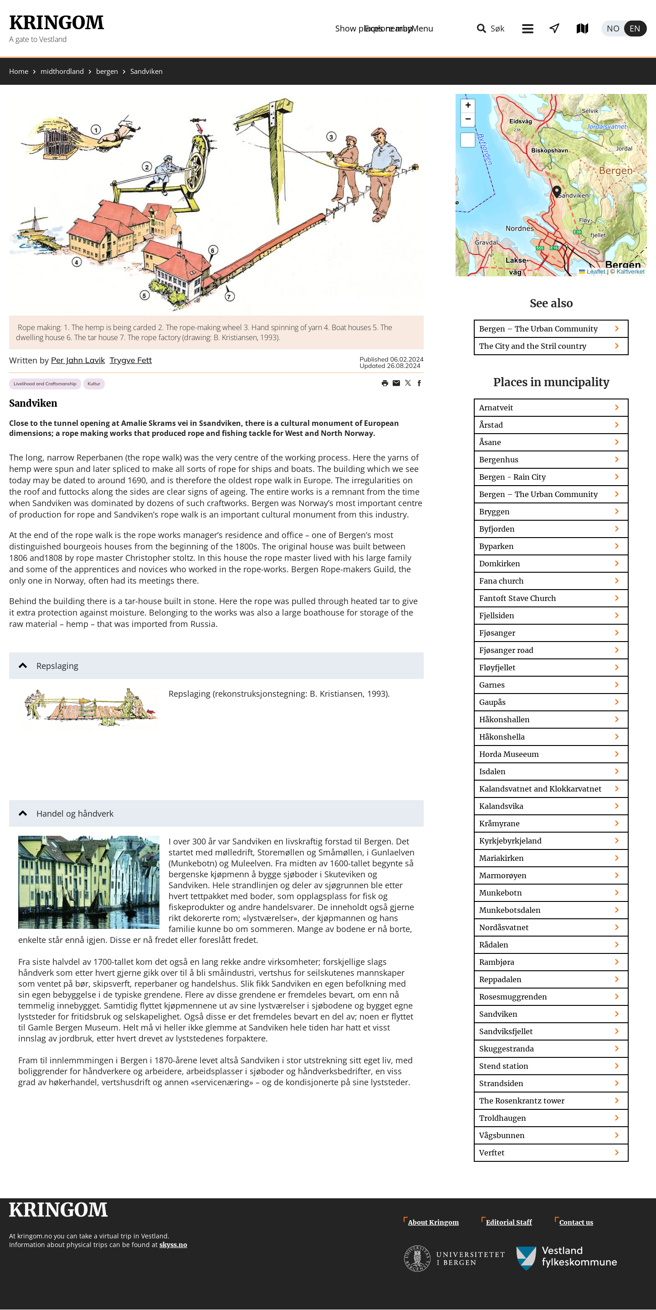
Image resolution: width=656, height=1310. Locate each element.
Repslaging (57, 665)
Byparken (496, 546)
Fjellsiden (496, 615)
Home (18, 71)
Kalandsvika (501, 806)
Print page (385, 383)
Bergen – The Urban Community (538, 328)
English (635, 28)
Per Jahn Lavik (78, 360)
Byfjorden (497, 528)
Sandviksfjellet (506, 1031)
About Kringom (433, 1222)
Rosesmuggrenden (513, 996)
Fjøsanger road (506, 650)
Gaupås (492, 702)
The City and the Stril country (532, 346)
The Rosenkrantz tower (521, 1100)
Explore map (568, 28)
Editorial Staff (509, 1222)
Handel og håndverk (74, 813)
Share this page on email (396, 383)
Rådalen (493, 944)
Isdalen (492, 771)
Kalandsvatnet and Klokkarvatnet (540, 788)
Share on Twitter (407, 383)
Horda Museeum (509, 754)
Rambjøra (496, 962)
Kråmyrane (499, 823)
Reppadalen (500, 979)
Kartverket (630, 271)
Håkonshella (502, 736)
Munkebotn (500, 892)
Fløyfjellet (497, 667)
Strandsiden (501, 1083)
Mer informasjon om (557, 192)
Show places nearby (476, 28)
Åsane (490, 442)
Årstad (491, 425)
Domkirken (499, 563)
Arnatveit (496, 407)
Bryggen (494, 511)
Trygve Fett (131, 360)
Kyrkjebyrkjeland (510, 840)
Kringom (56, 22)
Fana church (501, 580)
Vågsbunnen (502, 1135)
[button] (216, 205)
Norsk (612, 28)
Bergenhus (498, 459)
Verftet (492, 1152)
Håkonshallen (504, 719)
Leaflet (592, 271)
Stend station (503, 1066)
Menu (399, 28)
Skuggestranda (506, 1048)
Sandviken (498, 1014)
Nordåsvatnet (504, 927)
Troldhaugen (502, 1118)
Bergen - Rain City (512, 477)
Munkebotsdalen (510, 910)
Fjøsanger (497, 632)
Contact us (576, 1222)
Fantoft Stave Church (517, 598)
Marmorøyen (503, 875)
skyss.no (173, 1245)
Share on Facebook (419, 383)
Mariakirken (501, 858)
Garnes (492, 684)
